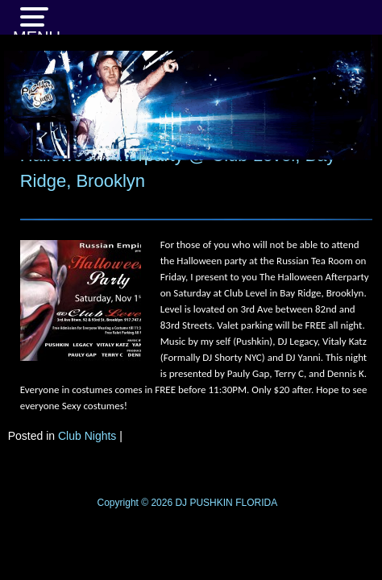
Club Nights (87, 435)
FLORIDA (256, 502)
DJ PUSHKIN (202, 502)
